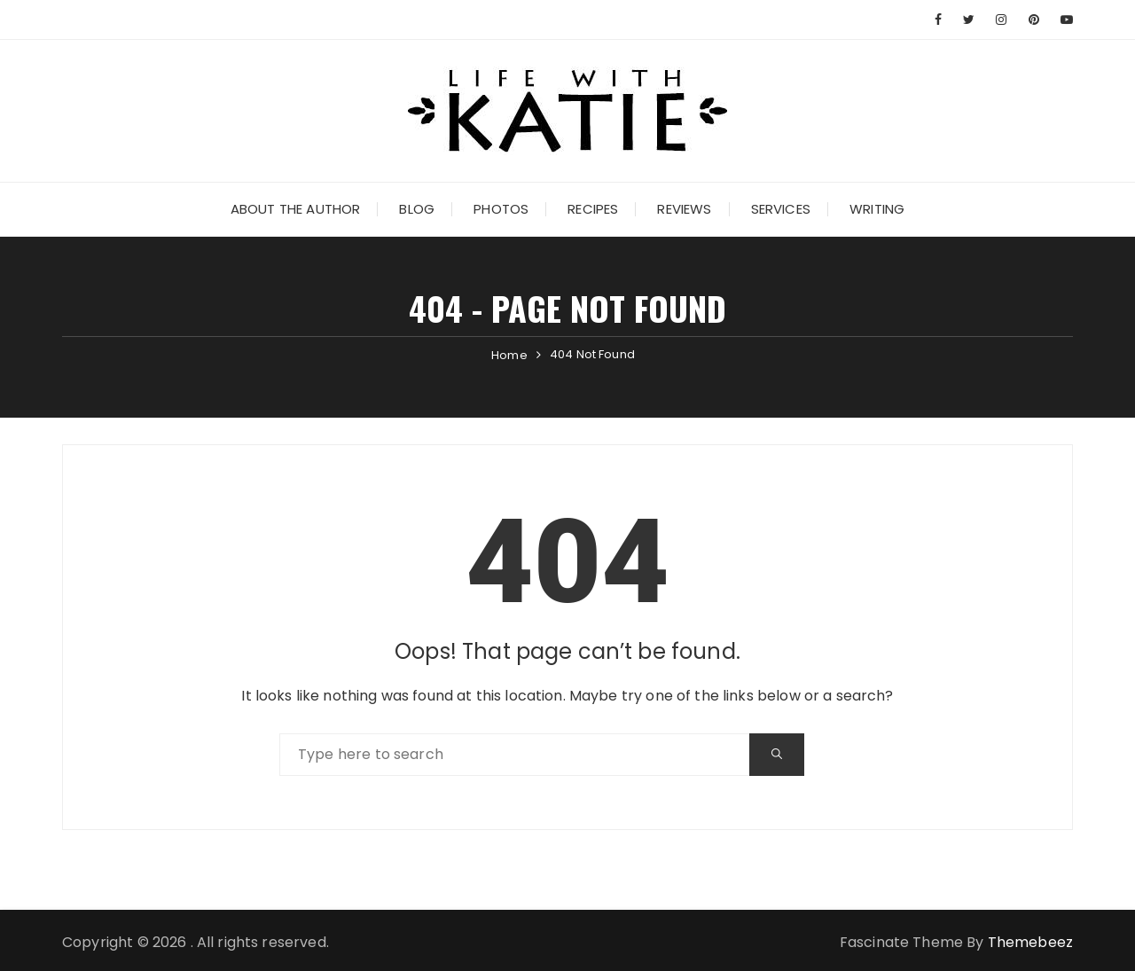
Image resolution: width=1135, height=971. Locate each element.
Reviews (684, 209)
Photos (501, 209)
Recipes (593, 209)
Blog (416, 209)
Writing (876, 209)
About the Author (295, 209)
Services (780, 209)
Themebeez (1030, 942)
